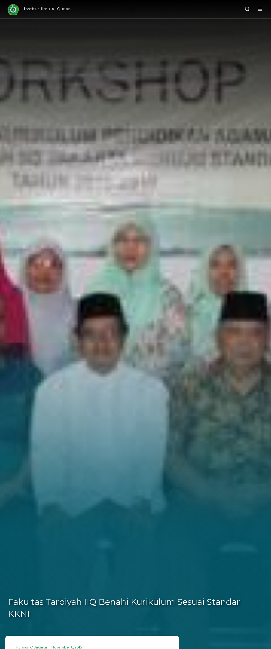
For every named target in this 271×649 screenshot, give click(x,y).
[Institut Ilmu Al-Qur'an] (38, 9)
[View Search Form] (247, 9)
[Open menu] (260, 9)
